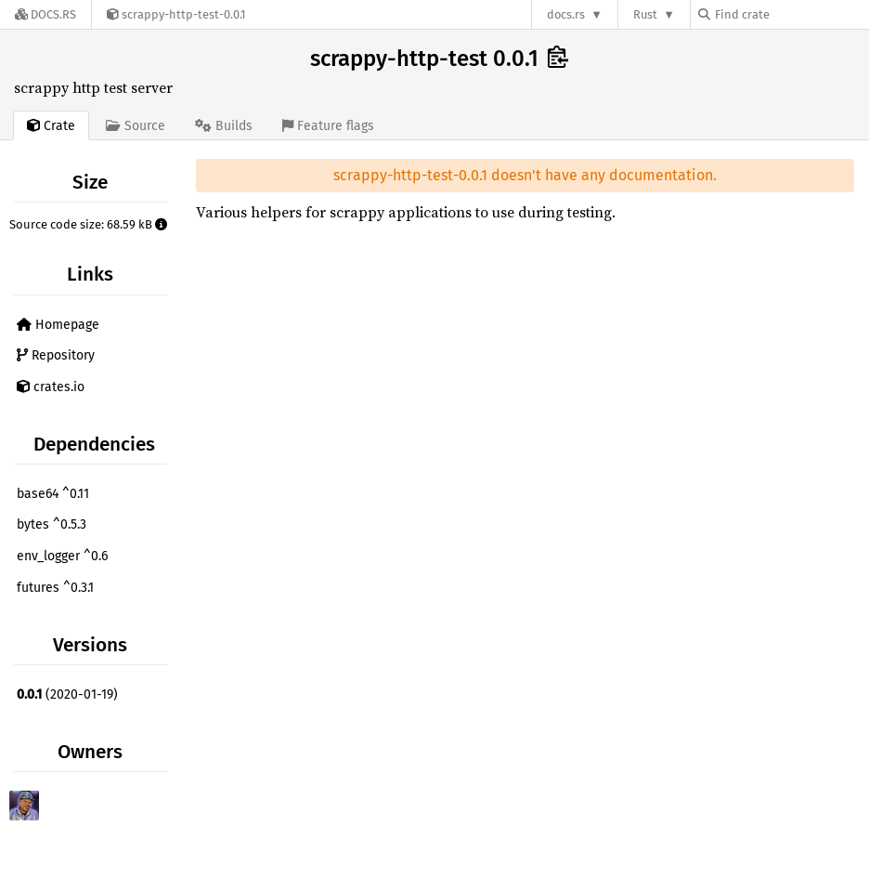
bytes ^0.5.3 (51, 524)
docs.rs (566, 14)
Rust (645, 14)
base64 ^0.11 (53, 494)
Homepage (58, 325)
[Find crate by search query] (791, 14)
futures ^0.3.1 (55, 588)
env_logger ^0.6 (62, 556)
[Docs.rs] (45, 14)
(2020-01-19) (67, 694)
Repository (56, 355)
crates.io (50, 387)
